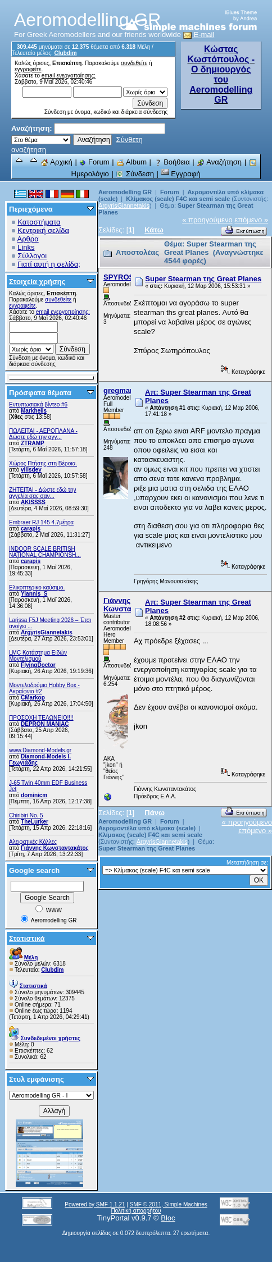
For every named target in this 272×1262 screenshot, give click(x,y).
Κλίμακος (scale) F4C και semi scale (178, 198)
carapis (30, 528)
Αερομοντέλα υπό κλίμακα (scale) (147, 828)
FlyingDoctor (38, 665)
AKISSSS (33, 502)
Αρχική (56, 162)
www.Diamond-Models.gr (40, 750)
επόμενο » (251, 220)
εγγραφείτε (28, 69)
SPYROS (118, 277)
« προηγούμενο (207, 220)
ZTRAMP (32, 443)
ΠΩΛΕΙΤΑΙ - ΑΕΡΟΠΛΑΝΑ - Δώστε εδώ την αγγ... (43, 434)
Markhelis (34, 411)
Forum (94, 162)
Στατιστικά (27, 938)
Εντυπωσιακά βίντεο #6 (38, 404)
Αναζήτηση (219, 162)
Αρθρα (28, 239)
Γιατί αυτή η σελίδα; (48, 264)
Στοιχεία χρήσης (37, 281)
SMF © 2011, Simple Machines (168, 1204)
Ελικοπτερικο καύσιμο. (37, 587)
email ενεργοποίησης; (69, 75)
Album (131, 162)
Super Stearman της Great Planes (203, 279)
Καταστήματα (38, 222)
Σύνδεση (135, 174)
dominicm (34, 795)
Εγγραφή (181, 174)
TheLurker (34, 822)
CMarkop (33, 697)
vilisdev (31, 470)
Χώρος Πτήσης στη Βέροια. (43, 463)
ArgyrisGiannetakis (46, 632)
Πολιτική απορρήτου (136, 1211)
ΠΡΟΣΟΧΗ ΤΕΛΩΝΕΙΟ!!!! (41, 718)
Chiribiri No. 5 (26, 815)
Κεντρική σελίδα (43, 230)
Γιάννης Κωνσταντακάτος (55, 848)
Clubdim (66, 53)
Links (25, 247)
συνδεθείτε (134, 63)
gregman (118, 390)
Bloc (168, 1218)
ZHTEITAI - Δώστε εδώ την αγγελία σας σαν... (42, 493)
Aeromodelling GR (125, 192)
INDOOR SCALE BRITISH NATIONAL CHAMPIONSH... (45, 552)
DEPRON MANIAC (45, 724)
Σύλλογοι (32, 256)
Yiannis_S (34, 594)
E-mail (199, 34)
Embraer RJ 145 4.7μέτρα (41, 522)
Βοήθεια (172, 162)
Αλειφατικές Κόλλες (33, 842)
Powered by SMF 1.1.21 (95, 1204)
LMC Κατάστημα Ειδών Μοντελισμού (38, 656)
